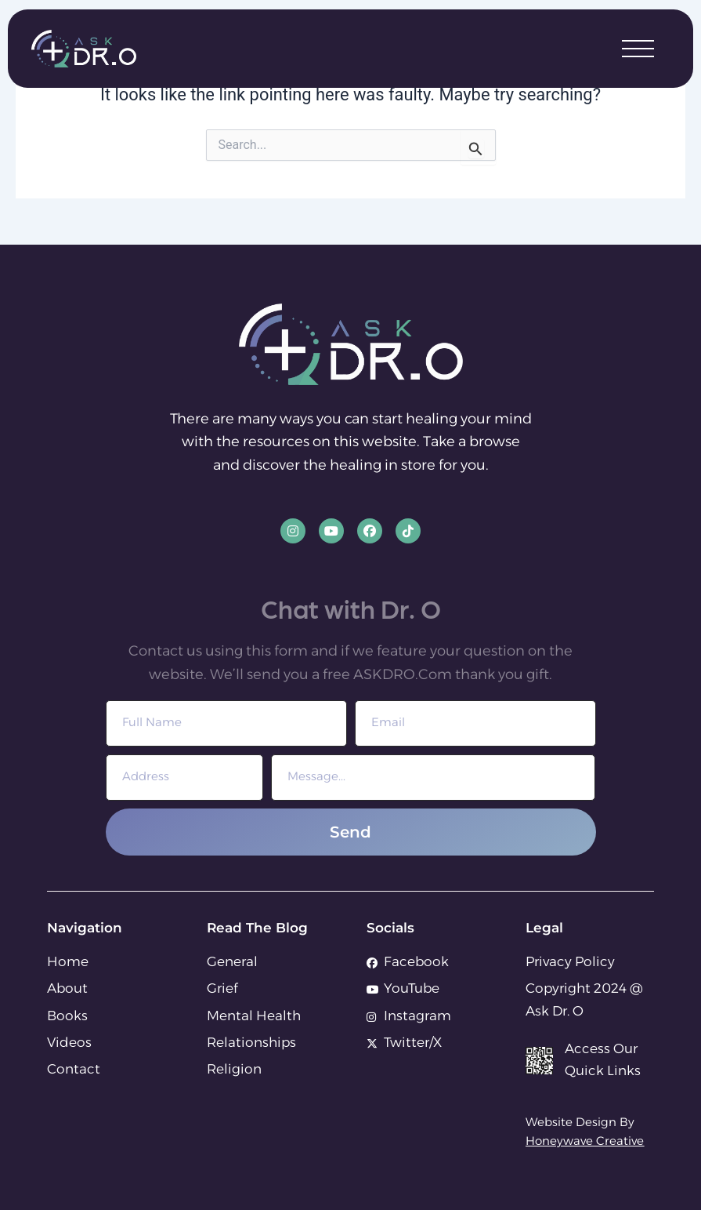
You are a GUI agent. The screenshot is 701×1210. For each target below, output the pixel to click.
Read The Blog (257, 928)
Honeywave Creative (585, 1142)
